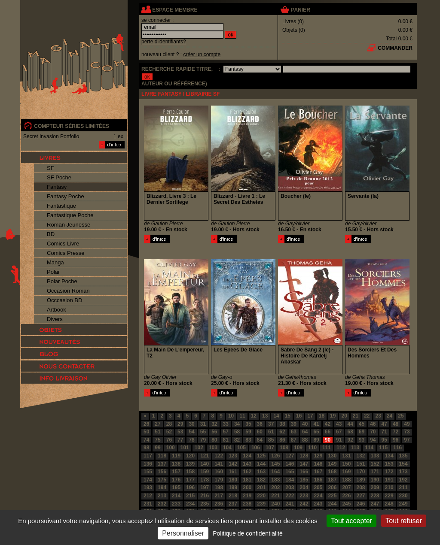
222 (289, 496)
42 (327, 424)
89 (316, 440)
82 (237, 440)
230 (403, 496)
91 (339, 440)
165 (289, 472)
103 (213, 448)
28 (169, 424)
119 (176, 456)
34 (237, 424)
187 (332, 480)
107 (270, 448)
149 (332, 464)
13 (265, 416)
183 (275, 480)
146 (289, 464)
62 (282, 432)
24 (389, 416)
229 (389, 496)
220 (261, 496)
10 (231, 416)
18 (321, 416)
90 (327, 440)
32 (214, 424)
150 (346, 464)
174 (148, 480)
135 (403, 456)
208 (360, 487)
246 (360, 504)
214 (176, 496)
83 (248, 440)
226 (346, 496)
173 (403, 472)
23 (378, 416)
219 (247, 496)
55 (203, 432)
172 (389, 472)
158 (190, 472)
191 (389, 480)
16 (299, 416)
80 (214, 440)
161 (233, 472)
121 (204, 456)
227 (360, 496)
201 (261, 487)
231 (148, 504)
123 (233, 456)
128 (303, 456)
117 (148, 456)
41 (316, 424)
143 (247, 464)
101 (184, 448)
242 (303, 504)
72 (395, 432)
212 (148, 496)
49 (406, 424)
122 (218, 456)
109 (298, 448)
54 (191, 432)
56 (214, 432)
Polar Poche (62, 281)
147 (303, 464)
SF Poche (59, 177)
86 (282, 440)
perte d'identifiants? (163, 42)
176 (176, 480)
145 (275, 464)
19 (333, 416)
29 (180, 424)
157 (176, 472)
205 (318, 487)
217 (218, 496)
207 (346, 487)
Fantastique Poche (70, 215)
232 (162, 504)
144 (261, 464)
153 (389, 464)
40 (305, 424)
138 (176, 464)
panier (300, 10)
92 (350, 440)
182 (261, 480)
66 (327, 432)
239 (261, 504)
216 (204, 496)
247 (375, 504)
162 (247, 472)
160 (218, 472)
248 (389, 504)
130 (332, 456)
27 (157, 424)
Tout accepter (351, 520)
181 (247, 480)
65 (316, 432)
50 (146, 432)
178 (204, 480)
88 (305, 440)
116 (397, 448)
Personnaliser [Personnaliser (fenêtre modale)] (183, 533)
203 (289, 487)
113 (355, 448)
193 (148, 487)
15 (287, 416)
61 (271, 432)
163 (261, 472)
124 (247, 456)
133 (375, 456)
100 (170, 448)
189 (360, 480)
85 (271, 440)
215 (190, 496)
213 (162, 496)
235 (204, 504)
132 (360, 456)
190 (375, 480)
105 (241, 448)
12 (254, 416)
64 (305, 432)
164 (275, 472)
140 (204, 464)
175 (162, 480)
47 (384, 424)
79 (203, 440)
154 (403, 464)
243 (318, 504)
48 (395, 424)
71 (384, 432)
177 (190, 480)
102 (199, 448)
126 (275, 456)
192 (403, 480)
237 (233, 504)
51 (157, 432)
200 (247, 487)
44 (350, 424)
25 (400, 416)
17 (310, 416)
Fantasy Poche (65, 196)
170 (360, 472)
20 (344, 416)
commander (395, 48)
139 (190, 464)
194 (162, 487)
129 (318, 456)
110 (312, 448)
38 (282, 424)
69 (361, 432)
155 (148, 472)
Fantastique (61, 206)
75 (157, 440)
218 (233, 496)
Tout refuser (403, 520)
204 (303, 487)
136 (148, 464)
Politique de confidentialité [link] (248, 533)
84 (260, 440)
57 (226, 432)
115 (383, 448)
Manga (55, 262)
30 (191, 424)
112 (340, 448)
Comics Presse (65, 253)
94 (373, 440)
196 (190, 487)
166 (303, 472)
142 (233, 464)
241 (289, 504)
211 (403, 487)
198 (218, 487)
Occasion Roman (68, 291)
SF (50, 168)
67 (339, 432)
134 (389, 456)
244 (332, 504)
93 (361, 440)
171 (375, 472)
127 (289, 456)
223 (303, 496)
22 (367, 416)
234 (190, 504)
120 (190, 456)
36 (260, 424)
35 (248, 424)
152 (375, 464)
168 (332, 472)
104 (227, 448)
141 (218, 464)
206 (332, 487)
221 (275, 496)
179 (218, 480)
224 (318, 496)
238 (247, 504)
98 (146, 448)
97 (406, 440)
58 (237, 432)
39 (293, 424)
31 (203, 424)
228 (375, 496)
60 (260, 432)
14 (276, 416)
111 (326, 448)
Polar (53, 272)
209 (375, 487)
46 (373, 424)
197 (204, 487)
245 (346, 504)
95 (384, 440)
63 (293, 432)
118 (162, 456)
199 (233, 487)
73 (406, 432)
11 (242, 416)
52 (169, 432)
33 (226, 424)
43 (339, 424)
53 (180, 432)
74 (146, 440)
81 (226, 440)
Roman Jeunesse (68, 224)
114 (369, 448)
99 (157, 448)
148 (318, 464)
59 (248, 432)
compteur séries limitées (71, 126)
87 (293, 440)
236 (218, 504)
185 (303, 480)
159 (204, 472)
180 (233, 480)
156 (162, 472)
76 (169, 440)
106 (255, 448)
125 (261, 456)
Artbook (56, 309)
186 (318, 480)
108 (284, 448)
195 (176, 487)
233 (176, 504)
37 (271, 424)
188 (346, 480)
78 (191, 440)
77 (180, 440)
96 (395, 440)
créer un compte (201, 54)
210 (389, 487)
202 (275, 487)
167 (318, 472)
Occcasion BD (64, 300)
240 (275, 504)
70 (373, 432)
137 (162, 464)
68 (350, 432)
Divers (55, 319)
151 (360, 464)
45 (361, 424)
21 (355, 416)
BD (51, 234)
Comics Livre (63, 243)
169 (346, 472)
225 (332, 496)
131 (346, 456)
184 (289, 480)
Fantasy (57, 187)
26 (146, 424)
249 (403, 504)
